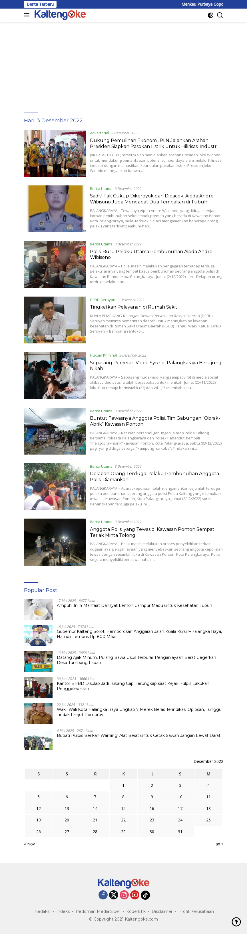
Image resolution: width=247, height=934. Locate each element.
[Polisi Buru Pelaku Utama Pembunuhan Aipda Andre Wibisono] (55, 264)
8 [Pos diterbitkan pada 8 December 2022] (123, 796)
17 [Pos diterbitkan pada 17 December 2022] (180, 808)
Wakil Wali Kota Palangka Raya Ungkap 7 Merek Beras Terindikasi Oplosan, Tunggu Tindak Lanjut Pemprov (139, 712)
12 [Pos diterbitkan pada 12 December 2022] (38, 808)
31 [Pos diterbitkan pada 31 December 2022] (180, 831)
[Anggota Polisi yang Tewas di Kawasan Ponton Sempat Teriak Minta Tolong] (55, 542)
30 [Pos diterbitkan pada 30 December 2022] (152, 831)
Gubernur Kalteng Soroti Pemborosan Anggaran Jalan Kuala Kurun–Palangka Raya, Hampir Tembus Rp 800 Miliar (139, 634)
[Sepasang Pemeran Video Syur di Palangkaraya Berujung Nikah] (55, 375)
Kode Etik (136, 911)
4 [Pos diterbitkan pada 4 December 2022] (208, 785)
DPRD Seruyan (102, 299)
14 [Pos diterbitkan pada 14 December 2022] (95, 808)
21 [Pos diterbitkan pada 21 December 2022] (95, 820)
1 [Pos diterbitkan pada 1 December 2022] (123, 785)
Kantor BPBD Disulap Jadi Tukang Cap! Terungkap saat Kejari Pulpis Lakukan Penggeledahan (133, 686)
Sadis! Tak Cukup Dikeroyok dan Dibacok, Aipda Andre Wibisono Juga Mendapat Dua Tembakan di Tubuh (152, 199)
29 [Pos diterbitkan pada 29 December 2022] (123, 831)
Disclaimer (162, 911)
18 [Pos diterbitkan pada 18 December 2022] (208, 808)
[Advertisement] (123, 65)
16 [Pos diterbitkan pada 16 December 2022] (152, 808)
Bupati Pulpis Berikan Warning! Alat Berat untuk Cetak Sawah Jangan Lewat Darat (138, 735)
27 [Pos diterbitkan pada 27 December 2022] (67, 831)
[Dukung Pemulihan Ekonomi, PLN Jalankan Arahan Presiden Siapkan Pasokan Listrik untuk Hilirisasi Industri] (55, 153)
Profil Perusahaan (196, 911)
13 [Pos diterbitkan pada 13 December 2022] (67, 808)
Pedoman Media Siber (98, 911)
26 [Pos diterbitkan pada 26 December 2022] (38, 831)
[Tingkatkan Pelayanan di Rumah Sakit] (55, 320)
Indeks (63, 911)
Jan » (218, 844)
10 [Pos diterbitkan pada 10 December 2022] (180, 796)
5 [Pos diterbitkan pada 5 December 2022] (38, 796)
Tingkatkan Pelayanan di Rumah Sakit (133, 307)
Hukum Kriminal (103, 355)
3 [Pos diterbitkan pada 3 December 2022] (180, 785)
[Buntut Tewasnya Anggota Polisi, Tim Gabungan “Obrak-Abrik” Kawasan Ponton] (55, 431)
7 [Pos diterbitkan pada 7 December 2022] (95, 796)
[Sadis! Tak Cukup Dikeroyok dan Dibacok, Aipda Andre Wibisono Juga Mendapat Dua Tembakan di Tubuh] (55, 208)
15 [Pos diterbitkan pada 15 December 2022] (123, 808)
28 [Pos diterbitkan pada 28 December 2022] (95, 831)
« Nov (29, 844)
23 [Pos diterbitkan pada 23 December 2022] (152, 820)
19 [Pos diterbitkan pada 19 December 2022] (38, 820)
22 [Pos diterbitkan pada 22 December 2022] (123, 820)
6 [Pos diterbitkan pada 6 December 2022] (67, 796)
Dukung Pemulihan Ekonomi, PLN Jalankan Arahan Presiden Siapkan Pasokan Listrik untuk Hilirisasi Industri (154, 143)
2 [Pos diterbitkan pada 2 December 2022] (152, 785)
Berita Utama (101, 188)
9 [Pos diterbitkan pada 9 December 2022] (152, 796)
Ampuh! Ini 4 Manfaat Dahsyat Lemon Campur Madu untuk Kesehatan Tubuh (134, 605)
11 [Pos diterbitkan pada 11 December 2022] (208, 796)
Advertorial (99, 132)
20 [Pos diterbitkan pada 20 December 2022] (67, 820)
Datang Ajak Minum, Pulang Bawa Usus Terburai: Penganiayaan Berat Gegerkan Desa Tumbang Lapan (136, 660)
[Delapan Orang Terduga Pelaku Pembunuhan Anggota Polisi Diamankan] (55, 486)
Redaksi (42, 911)
